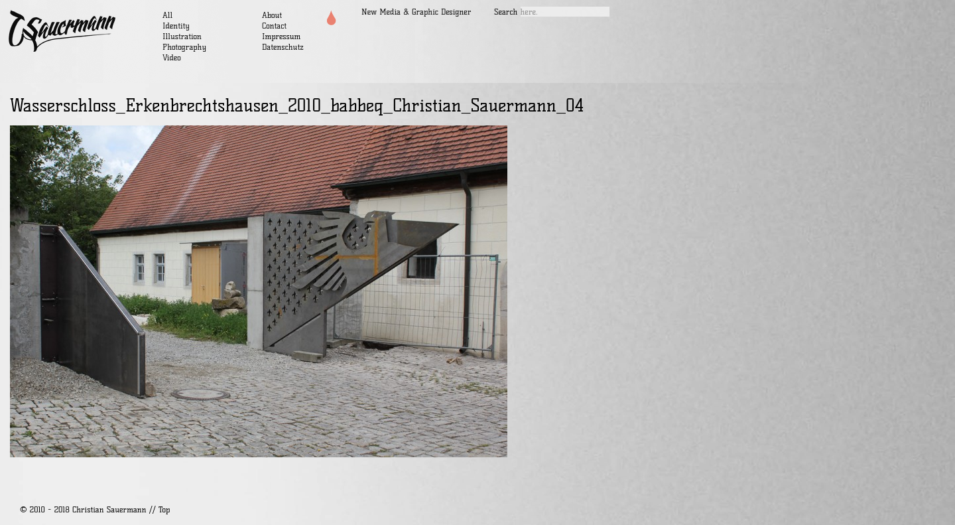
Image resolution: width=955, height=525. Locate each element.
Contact (274, 26)
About (272, 15)
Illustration (182, 36)
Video (171, 57)
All (167, 15)
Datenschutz (283, 47)
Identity (176, 26)
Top (164, 509)
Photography (184, 47)
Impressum (281, 36)
